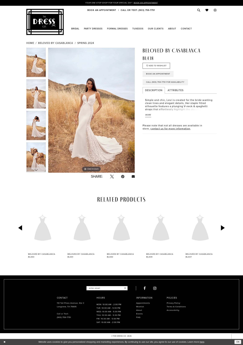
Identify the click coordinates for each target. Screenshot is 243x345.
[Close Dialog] (4, 342)
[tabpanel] (36, 63)
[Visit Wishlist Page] (207, 10)
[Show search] (199, 10)
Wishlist (140, 306)
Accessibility (173, 310)
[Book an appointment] (101, 10)
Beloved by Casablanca (55, 43)
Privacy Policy (173, 303)
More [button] (148, 115)
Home (30, 43)
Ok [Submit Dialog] (238, 342)
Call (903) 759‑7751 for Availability (165, 82)
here (202, 342)
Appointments (143, 303)
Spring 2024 (85, 43)
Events (139, 313)
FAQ (138, 317)
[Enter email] (107, 288)
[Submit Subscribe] (125, 288)
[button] (215, 10)
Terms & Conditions (176, 306)
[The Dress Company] (45, 22)
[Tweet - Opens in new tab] (112, 176)
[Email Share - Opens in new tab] (133, 176)
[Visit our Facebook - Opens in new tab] (145, 288)
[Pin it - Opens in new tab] (122, 176)
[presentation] (42, 228)
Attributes (175, 90)
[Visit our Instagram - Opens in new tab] (155, 288)
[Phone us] (137, 10)
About (139, 310)
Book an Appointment (146, 2)
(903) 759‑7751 (64, 317)
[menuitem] (101, 10)
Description (153, 90)
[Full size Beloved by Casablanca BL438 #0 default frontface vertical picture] (91, 110)
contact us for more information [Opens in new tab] (170, 128)
